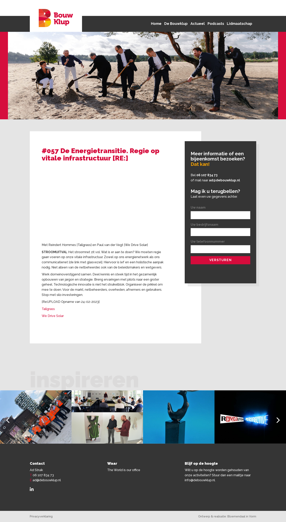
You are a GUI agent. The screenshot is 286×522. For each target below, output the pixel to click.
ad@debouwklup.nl (224, 180)
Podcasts (216, 23)
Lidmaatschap (239, 23)
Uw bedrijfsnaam (204, 224)
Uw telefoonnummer (208, 241)
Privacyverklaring (41, 516)
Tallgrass (49, 309)
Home (156, 23)
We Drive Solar (53, 316)
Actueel (197, 23)
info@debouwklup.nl (200, 480)
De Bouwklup (176, 23)
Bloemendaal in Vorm (241, 516)
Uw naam (198, 207)
